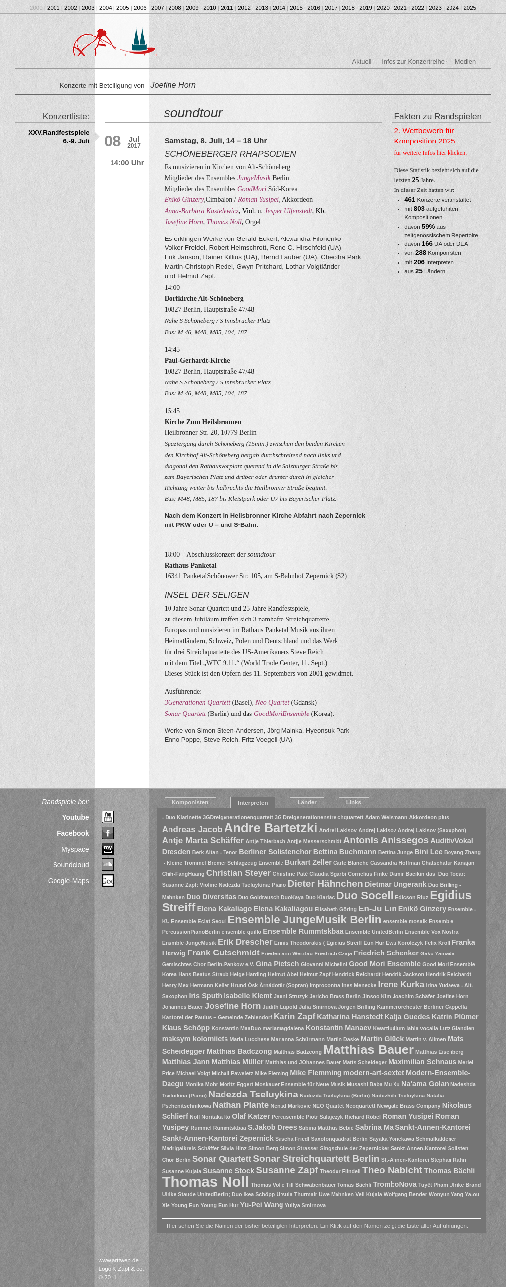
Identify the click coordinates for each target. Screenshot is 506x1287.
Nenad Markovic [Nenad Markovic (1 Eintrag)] (290, 1106)
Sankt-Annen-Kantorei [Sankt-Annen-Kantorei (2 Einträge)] (433, 1127)
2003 (88, 8)
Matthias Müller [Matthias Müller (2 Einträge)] (237, 1062)
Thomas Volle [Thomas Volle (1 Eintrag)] (268, 1185)
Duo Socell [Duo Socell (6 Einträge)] (365, 895)
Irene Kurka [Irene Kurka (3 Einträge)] (401, 984)
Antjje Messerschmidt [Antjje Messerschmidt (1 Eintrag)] (314, 841)
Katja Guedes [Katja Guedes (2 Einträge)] (407, 1017)
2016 (313, 8)
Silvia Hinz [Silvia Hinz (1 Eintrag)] (233, 1148)
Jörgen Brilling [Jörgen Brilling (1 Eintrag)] (356, 1007)
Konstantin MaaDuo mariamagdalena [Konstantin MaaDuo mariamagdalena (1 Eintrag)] (257, 1028)
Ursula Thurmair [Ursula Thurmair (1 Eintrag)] (297, 1194)
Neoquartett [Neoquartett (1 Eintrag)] (361, 1106)
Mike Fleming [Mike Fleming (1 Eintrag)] (271, 1073)
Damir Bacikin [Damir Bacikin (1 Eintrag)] (406, 874)
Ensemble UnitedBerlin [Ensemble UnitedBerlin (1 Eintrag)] (374, 932)
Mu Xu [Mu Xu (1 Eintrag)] (392, 1084)
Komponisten (190, 802)
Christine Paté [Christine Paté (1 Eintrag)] (290, 874)
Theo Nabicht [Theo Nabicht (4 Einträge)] (392, 1170)
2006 (140, 8)
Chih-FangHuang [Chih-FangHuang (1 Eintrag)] (183, 874)
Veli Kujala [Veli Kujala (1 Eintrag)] (368, 1194)
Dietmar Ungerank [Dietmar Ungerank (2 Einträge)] (396, 884)
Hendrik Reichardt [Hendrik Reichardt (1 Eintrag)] (448, 974)
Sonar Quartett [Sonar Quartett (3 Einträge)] (221, 1159)
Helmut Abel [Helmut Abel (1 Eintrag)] (283, 974)
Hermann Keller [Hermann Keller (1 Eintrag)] (209, 985)
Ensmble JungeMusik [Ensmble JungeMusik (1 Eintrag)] (189, 943)
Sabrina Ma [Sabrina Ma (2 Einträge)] (374, 1127)
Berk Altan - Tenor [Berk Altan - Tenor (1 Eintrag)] (214, 852)
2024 (452, 8)
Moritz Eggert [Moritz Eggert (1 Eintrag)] (236, 1084)
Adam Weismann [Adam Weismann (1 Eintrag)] (386, 817)
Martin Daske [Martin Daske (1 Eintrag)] (342, 1039)
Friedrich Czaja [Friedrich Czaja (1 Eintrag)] (333, 953)
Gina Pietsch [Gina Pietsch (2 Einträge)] (277, 964)
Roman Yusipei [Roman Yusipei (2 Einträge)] (407, 1116)
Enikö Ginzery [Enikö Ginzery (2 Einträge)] (422, 909)
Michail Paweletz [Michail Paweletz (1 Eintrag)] (232, 1073)
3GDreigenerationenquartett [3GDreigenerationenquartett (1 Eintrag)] (238, 817)
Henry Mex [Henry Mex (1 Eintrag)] (175, 985)
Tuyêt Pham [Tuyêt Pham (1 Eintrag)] (433, 1185)
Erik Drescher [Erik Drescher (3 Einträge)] (245, 942)
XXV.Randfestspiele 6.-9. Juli (58, 136)
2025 (469, 8)
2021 (400, 8)
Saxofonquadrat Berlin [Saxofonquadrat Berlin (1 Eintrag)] (339, 1139)
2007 (157, 8)
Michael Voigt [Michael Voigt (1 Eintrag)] (193, 1073)
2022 (417, 8)
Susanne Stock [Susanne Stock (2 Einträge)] (228, 1171)
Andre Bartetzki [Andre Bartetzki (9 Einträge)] (270, 828)
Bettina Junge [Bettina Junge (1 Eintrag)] (395, 852)
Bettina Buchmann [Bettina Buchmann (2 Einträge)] (345, 852)
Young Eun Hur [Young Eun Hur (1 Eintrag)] (220, 1205)
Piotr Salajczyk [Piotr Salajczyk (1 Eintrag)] (324, 1117)
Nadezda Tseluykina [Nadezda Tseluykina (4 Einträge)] (253, 1094)
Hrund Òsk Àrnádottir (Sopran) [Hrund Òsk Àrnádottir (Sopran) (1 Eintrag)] (269, 985)
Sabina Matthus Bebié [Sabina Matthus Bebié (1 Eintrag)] (326, 1128)
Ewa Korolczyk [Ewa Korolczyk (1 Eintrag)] (404, 943)
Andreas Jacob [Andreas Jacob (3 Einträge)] (192, 829)
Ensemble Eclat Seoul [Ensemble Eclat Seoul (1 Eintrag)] (198, 921)
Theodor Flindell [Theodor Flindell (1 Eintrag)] (340, 1171)
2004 (105, 8)
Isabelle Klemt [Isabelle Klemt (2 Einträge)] (248, 996)
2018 (348, 8)
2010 (209, 8)
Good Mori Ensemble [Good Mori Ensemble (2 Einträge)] (385, 964)
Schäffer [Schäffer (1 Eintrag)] (208, 1148)
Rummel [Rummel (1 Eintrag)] (201, 1128)
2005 (122, 8)
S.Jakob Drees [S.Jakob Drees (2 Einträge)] (272, 1127)
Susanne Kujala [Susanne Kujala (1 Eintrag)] (181, 1171)
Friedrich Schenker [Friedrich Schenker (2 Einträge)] (386, 953)
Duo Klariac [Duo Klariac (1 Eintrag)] (320, 897)
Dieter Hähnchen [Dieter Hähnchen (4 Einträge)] (325, 883)
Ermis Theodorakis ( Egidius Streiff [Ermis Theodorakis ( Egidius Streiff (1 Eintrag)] (318, 943)
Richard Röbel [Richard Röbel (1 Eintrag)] (363, 1117)
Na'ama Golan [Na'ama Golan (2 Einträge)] (425, 1084)
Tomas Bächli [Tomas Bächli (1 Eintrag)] (354, 1185)
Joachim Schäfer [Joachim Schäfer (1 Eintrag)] (414, 996)
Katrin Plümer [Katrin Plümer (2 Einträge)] (455, 1017)
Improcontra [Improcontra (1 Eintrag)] (325, 985)
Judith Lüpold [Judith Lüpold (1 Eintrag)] (280, 1007)
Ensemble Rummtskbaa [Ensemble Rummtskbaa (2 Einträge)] (303, 931)
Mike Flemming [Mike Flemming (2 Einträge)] (316, 1073)
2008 (175, 8)
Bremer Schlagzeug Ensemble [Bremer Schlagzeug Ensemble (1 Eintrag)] (245, 863)
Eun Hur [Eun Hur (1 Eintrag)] (374, 943)
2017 (331, 8)
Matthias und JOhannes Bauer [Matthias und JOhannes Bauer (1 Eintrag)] (303, 1062)
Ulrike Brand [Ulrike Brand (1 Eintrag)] (465, 1185)
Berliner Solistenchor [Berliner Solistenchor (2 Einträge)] (275, 852)
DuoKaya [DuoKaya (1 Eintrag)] (292, 897)
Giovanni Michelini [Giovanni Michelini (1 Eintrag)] (324, 964)
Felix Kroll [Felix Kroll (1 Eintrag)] (437, 943)
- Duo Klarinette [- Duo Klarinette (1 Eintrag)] (181, 817)
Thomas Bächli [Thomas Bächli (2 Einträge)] (449, 1171)
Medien (465, 61)
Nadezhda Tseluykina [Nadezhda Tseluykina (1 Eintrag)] (398, 1095)
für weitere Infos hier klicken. (430, 152)
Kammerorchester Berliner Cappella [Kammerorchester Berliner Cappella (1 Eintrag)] (422, 1007)
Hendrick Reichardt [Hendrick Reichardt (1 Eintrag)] (356, 974)
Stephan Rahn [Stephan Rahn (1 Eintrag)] (448, 1160)
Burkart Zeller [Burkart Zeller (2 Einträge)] (308, 862)
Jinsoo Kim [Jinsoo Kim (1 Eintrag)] (376, 996)
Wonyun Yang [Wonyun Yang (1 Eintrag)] (446, 1194)
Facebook (73, 833)
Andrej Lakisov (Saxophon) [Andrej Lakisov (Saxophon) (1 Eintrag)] (432, 830)
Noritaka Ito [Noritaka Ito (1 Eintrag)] (215, 1117)
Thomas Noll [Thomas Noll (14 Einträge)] (205, 1181)
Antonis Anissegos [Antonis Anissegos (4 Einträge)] (386, 840)
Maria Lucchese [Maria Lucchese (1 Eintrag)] (249, 1039)
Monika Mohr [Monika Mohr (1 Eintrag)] (201, 1084)
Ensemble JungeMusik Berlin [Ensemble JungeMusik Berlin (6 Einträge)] (304, 919)
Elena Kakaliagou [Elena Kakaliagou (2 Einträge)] (283, 909)
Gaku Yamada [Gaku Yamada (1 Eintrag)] (437, 953)
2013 (261, 8)
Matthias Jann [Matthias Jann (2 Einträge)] (186, 1062)
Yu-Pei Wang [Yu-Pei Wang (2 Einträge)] (261, 1205)
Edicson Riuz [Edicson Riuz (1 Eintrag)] (411, 897)
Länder (306, 802)
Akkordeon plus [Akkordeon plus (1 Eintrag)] (429, 817)
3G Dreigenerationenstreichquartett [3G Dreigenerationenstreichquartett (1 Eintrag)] (319, 817)
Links (353, 802)
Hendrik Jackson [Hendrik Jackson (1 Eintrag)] (403, 974)
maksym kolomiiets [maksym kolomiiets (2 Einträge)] (195, 1039)
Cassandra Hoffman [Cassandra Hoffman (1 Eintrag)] (395, 863)
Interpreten (253, 803)
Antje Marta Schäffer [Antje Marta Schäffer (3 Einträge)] (203, 840)
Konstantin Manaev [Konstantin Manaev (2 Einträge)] (339, 1028)
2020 (383, 8)
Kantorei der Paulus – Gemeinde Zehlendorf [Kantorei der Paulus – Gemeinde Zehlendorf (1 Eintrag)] (217, 1017)
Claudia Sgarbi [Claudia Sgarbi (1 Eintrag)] (327, 874)
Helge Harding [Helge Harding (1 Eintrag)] (248, 974)
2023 (435, 8)
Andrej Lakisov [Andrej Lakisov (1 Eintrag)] (377, 830)
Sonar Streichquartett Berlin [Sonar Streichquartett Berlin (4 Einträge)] (316, 1158)
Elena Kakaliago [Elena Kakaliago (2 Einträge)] (224, 909)
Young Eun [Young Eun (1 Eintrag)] (185, 1205)
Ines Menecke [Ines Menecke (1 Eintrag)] (359, 985)
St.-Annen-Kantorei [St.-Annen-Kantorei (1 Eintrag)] (405, 1160)
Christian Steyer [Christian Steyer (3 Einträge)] (238, 873)
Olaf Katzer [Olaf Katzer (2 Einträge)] (251, 1116)
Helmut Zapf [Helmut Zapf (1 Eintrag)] (315, 974)
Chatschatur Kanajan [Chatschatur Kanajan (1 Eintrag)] (448, 863)
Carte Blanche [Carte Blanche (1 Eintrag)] (351, 863)
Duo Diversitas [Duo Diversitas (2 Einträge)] (211, 897)
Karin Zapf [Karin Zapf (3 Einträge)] (294, 1016)
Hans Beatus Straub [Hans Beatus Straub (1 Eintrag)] (203, 974)
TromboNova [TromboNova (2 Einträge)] (394, 1184)
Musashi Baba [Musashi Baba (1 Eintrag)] (365, 1084)
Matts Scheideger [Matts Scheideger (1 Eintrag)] (365, 1062)
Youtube (75, 817)
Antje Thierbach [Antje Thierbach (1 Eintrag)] (265, 841)
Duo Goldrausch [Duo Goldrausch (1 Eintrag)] (259, 897)
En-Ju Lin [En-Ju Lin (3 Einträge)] (377, 908)
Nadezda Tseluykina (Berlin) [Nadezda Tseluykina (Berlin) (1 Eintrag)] (335, 1095)
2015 (296, 8)
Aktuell (362, 61)
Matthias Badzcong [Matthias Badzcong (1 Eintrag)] (298, 1052)
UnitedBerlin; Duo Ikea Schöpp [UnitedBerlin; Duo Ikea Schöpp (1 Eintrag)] (236, 1194)
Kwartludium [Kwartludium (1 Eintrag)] (389, 1028)
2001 (53, 8)
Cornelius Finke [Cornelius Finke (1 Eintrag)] (368, 874)
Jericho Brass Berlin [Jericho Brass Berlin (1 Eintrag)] (335, 996)
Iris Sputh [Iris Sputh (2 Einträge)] (205, 996)
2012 (244, 8)
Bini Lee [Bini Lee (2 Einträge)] (428, 852)
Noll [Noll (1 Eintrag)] (195, 1117)
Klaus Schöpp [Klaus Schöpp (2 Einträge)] (186, 1028)
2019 (365, 8)
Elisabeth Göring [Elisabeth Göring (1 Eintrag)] (336, 909)
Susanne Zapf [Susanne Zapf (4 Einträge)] (287, 1170)
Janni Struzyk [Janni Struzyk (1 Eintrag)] (291, 996)
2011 (227, 8)
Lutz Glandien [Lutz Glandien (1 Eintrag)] (457, 1028)
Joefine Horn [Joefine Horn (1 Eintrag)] (452, 996)
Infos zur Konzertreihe (413, 61)
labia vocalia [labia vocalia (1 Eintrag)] (422, 1028)
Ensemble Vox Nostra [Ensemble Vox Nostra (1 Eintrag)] (432, 932)
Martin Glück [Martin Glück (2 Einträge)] (382, 1039)
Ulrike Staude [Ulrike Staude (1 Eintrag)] (179, 1194)
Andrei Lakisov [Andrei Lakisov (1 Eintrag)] (338, 830)
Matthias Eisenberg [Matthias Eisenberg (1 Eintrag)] (439, 1052)
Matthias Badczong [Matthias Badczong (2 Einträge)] (239, 1051)
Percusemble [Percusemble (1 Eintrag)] (288, 1117)
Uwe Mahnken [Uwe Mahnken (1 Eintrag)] (336, 1194)
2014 (279, 8)
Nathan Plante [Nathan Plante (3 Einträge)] (241, 1105)
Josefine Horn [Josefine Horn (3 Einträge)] (233, 1006)
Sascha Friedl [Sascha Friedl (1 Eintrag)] (292, 1139)
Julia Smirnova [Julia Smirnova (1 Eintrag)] (318, 1007)
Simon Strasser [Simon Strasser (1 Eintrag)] (299, 1148)
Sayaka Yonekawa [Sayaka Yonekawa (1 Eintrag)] (391, 1139)
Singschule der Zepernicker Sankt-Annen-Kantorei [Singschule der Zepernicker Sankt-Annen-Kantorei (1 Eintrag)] (383, 1148)
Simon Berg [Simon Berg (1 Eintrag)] (263, 1148)
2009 (192, 8)
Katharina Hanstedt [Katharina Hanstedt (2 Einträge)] (350, 1017)
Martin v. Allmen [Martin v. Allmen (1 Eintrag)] (426, 1039)
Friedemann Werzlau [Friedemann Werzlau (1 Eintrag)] (287, 953)
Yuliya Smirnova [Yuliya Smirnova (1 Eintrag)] (305, 1205)
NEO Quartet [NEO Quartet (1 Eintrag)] (328, 1106)
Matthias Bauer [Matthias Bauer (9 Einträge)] (368, 1049)
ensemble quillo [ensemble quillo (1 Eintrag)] (242, 932)
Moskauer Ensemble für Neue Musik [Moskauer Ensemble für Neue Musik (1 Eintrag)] (300, 1084)
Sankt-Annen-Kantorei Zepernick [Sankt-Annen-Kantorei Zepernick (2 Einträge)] (218, 1138)
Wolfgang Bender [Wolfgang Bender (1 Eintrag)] (405, 1194)
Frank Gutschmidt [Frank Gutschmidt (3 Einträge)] (223, 952)
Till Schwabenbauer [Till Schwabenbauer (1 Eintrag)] (311, 1185)
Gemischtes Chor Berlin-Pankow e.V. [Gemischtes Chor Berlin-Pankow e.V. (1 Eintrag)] (208, 964)
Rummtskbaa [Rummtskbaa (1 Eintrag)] (229, 1128)
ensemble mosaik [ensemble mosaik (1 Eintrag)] (405, 921)
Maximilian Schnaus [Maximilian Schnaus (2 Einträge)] (422, 1062)
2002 (70, 8)
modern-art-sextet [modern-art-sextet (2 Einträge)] (373, 1073)
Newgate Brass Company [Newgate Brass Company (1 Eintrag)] (409, 1106)
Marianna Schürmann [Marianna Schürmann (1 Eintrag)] (298, 1039)
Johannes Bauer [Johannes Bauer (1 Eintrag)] (182, 1007)
